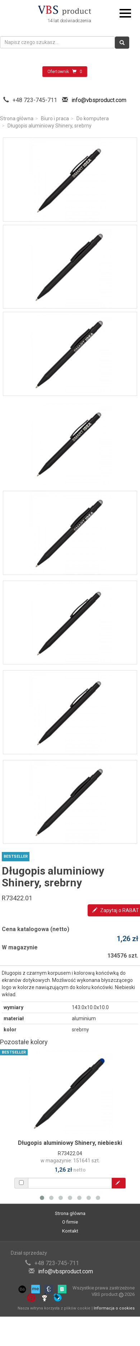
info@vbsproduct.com (98, 100)
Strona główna (16, 118)
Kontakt (70, 1231)
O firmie (70, 1222)
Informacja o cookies (114, 1308)
